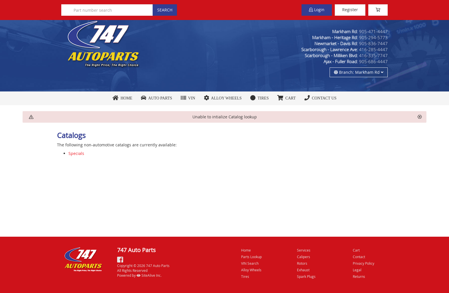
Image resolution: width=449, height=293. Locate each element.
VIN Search (250, 263)
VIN (188, 98)
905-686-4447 (373, 61)
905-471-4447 (373, 31)
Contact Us (320, 98)
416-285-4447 (373, 49)
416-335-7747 (373, 55)
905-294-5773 (373, 37)
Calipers (303, 256)
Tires (259, 98)
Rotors (302, 263)
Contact (359, 256)
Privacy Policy (363, 263)
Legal (357, 270)
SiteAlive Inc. (149, 275)
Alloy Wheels (223, 98)
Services (303, 250)
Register (350, 9)
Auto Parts (156, 98)
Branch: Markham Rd (358, 72)
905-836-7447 (373, 43)
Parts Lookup (251, 256)
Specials (76, 153)
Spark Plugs (306, 276)
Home (122, 98)
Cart (356, 250)
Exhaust (303, 270)
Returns (359, 276)
